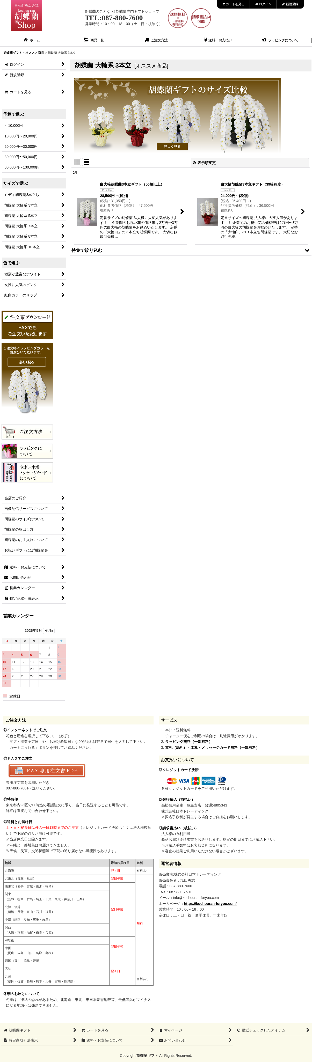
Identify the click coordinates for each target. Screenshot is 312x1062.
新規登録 (290, 4)
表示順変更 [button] (204, 163)
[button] (190, 250)
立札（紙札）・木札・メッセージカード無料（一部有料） (212, 747)
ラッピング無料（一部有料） (188, 741)
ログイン (263, 4)
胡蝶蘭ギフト (147, 1055)
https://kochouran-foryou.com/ (210, 904)
